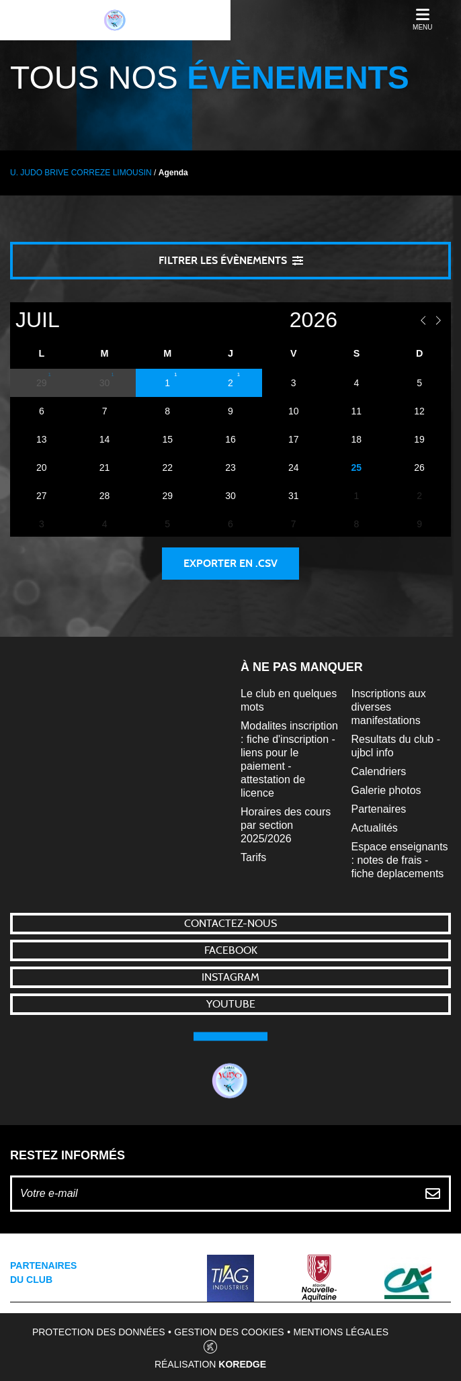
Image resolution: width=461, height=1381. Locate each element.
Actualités (374, 828)
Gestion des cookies (229, 1332)
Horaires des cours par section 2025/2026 (286, 825)
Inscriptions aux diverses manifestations (388, 707)
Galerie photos (386, 790)
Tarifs (253, 857)
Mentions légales (341, 1332)
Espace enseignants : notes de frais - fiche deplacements (399, 860)
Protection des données (98, 1332)
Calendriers (379, 771)
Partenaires (379, 809)
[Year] (264, 320)
